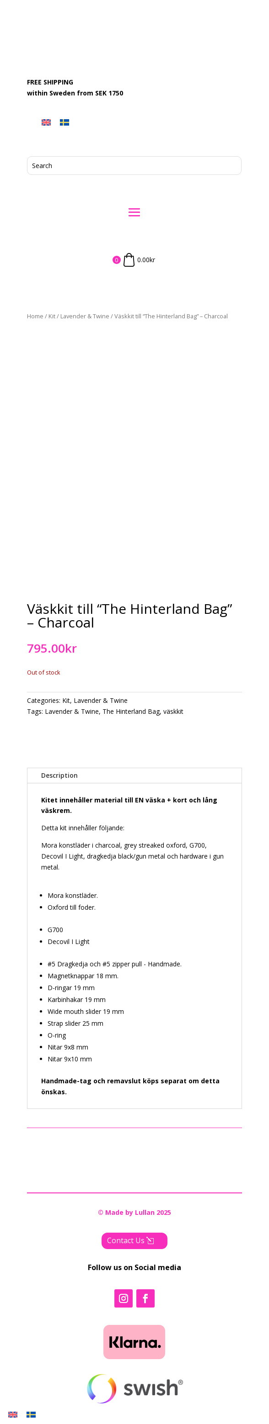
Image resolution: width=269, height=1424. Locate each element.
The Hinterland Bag (131, 711)
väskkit (173, 711)
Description (59, 775)
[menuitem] (46, 122)
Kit (51, 316)
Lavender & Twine (84, 316)
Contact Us (126, 1240)
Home (35, 316)
